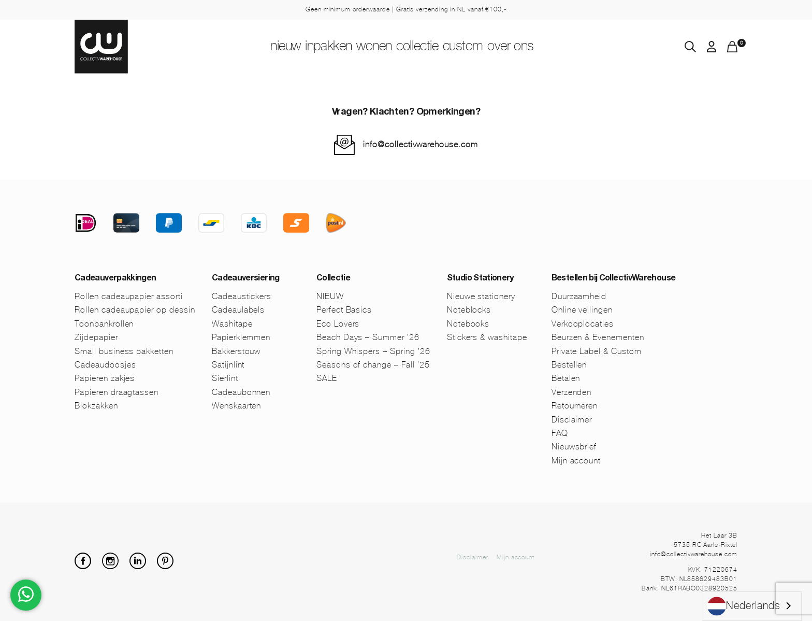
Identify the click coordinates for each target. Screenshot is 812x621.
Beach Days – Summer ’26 (367, 337)
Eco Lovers (338, 324)
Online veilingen (582, 310)
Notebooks (468, 324)
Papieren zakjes (105, 378)
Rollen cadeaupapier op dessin (135, 310)
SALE (326, 378)
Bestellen (569, 365)
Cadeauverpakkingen (115, 279)
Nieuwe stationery (481, 296)
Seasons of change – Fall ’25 (373, 365)
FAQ (560, 433)
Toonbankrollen (104, 324)
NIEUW (236, 47)
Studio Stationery (480, 279)
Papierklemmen (241, 337)
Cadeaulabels (238, 310)
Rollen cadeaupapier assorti (129, 296)
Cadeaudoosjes (105, 365)
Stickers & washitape (487, 337)
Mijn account (576, 460)
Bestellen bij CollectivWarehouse (614, 279)
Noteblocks (469, 310)
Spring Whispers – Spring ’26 (373, 351)
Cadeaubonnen (241, 392)
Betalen (566, 378)
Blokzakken (96, 406)
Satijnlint (228, 365)
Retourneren (575, 406)
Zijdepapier (96, 337)
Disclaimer (572, 420)
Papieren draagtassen (116, 392)
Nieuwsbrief (574, 446)
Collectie (430, 47)
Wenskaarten (237, 406)
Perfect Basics (344, 310)
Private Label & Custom (597, 351)
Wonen (366, 47)
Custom (495, 47)
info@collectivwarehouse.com (420, 144)
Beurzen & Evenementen (598, 337)
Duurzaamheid (579, 296)
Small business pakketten (124, 351)
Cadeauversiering (246, 279)
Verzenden (572, 392)
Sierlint (225, 378)
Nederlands (743, 606)
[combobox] (752, 606)
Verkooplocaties (583, 324)
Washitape (232, 324)
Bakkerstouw (236, 351)
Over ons (562, 47)
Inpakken (300, 47)
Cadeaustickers (241, 296)
